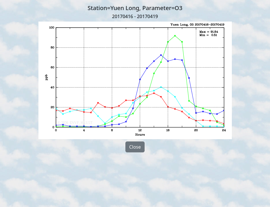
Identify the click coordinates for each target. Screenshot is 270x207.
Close (135, 147)
